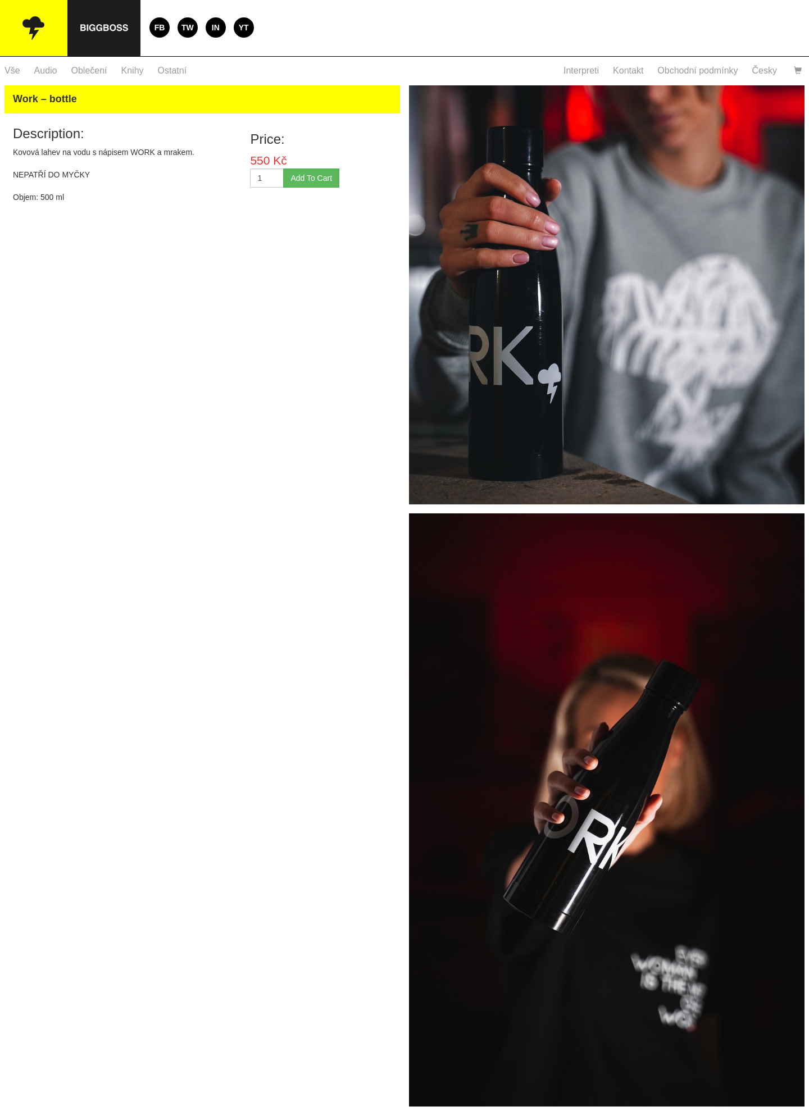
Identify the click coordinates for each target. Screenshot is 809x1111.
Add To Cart (311, 178)
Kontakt (628, 70)
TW (187, 27)
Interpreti (581, 70)
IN (216, 27)
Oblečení (89, 70)
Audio (45, 70)
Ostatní (172, 70)
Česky (764, 70)
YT (244, 27)
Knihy (132, 70)
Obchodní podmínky (697, 70)
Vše (12, 70)
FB (159, 27)
